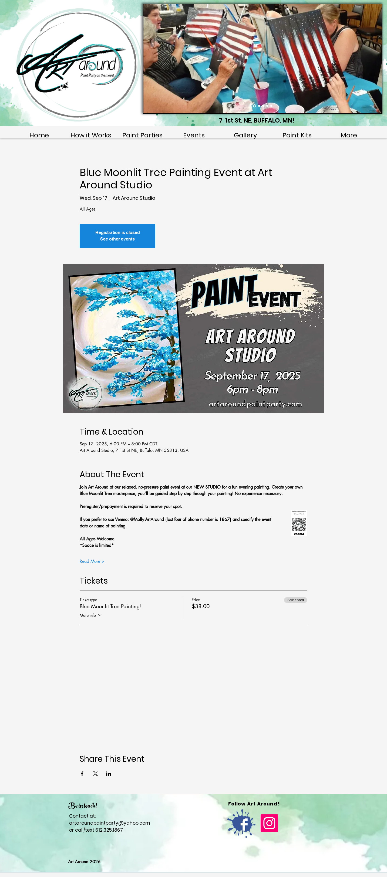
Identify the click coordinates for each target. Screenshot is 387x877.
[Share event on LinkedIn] (108, 773)
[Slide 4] (267, 106)
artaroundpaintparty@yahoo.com (109, 823)
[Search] (320, 69)
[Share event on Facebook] (82, 773)
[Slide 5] (271, 106)
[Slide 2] (259, 106)
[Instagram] (269, 823)
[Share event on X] (95, 773)
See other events (117, 239)
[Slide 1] (254, 105)
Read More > (92, 561)
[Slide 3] (263, 106)
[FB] (241, 823)
